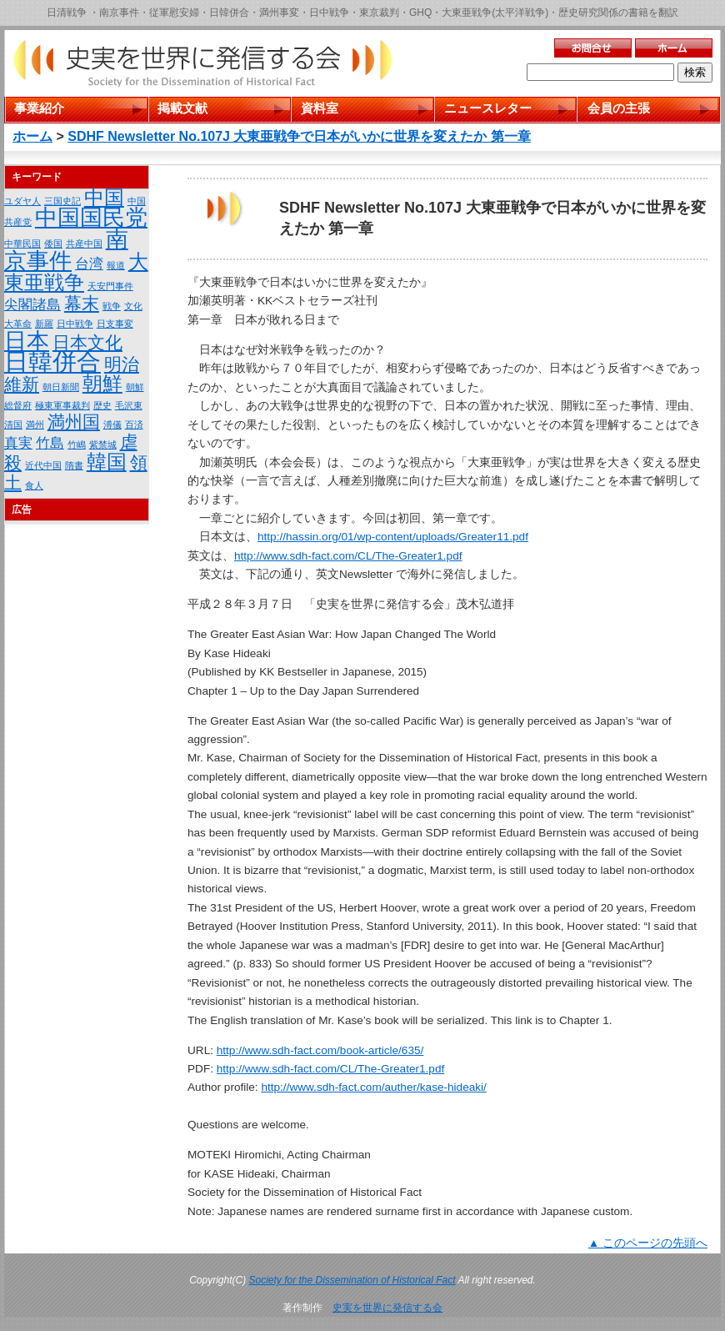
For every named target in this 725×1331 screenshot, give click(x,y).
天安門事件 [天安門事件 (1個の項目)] (110, 286)
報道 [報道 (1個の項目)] (116, 265)
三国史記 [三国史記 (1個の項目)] (62, 201)
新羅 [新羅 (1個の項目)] (44, 324)
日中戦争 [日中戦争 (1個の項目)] (75, 324)
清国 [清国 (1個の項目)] (13, 424)
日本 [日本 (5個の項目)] (26, 341)
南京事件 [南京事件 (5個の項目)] (66, 250)
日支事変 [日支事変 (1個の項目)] (115, 324)
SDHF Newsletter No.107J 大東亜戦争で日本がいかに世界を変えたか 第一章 (299, 136)
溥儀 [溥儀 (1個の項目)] (112, 424)
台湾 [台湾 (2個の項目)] (89, 264)
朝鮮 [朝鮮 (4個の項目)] (102, 383)
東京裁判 (379, 12)
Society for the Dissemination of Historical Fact (352, 1280)
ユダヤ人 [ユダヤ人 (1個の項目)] (22, 201)
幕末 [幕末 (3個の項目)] (81, 303)
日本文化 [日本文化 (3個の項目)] (87, 342)
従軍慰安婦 (174, 12)
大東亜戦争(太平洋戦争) (495, 12)
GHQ (420, 12)
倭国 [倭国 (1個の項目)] (53, 244)
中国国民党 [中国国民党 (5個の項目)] (91, 217)
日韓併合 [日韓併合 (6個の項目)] (52, 361)
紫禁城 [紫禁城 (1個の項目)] (103, 444)
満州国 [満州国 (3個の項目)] (74, 421)
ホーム (32, 136)
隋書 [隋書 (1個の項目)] (74, 465)
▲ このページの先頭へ (648, 1243)
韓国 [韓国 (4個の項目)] (107, 461)
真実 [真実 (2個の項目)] (18, 443)
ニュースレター (488, 108)
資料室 (319, 108)
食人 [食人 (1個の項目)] (34, 485)
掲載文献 (183, 108)
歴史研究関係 (588, 12)
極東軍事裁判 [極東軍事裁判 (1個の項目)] (62, 405)
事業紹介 (39, 108)
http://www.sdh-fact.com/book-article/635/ (320, 1050)
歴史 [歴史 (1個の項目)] (102, 405)
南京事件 (119, 12)
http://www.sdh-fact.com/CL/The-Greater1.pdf (348, 556)
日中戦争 (329, 12)
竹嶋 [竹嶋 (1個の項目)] (77, 444)
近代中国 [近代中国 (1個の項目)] (43, 465)
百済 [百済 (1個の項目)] (134, 424)
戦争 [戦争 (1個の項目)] (111, 306)
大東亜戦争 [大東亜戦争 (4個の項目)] (76, 272)
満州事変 (279, 12)
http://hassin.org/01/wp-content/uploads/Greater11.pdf (393, 536)
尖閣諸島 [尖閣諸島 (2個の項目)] (32, 305)
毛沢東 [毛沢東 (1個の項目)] (128, 405)
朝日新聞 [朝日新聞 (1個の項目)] (60, 387)
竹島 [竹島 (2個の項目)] (50, 443)
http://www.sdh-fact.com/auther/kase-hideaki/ (374, 1087)
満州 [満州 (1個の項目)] (35, 424)
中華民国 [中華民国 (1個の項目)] (22, 244)
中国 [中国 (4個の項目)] (104, 197)
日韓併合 (229, 12)
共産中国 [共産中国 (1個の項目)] (84, 244)
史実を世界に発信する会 (387, 1307)
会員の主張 (619, 108)
